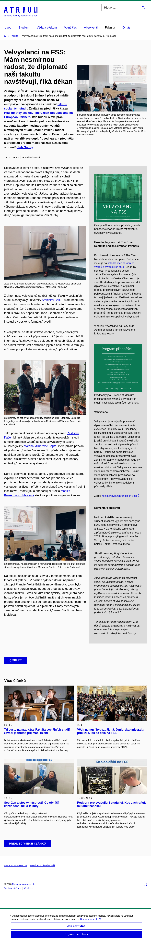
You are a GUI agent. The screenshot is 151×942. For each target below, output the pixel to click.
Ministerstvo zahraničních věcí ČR (121, 495)
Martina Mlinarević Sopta (40, 446)
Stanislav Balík (51, 300)
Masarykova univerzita (15, 865)
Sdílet (15, 660)
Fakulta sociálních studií (42, 865)
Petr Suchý (25, 147)
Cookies (28, 888)
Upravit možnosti (90, 922)
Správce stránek (12, 888)
